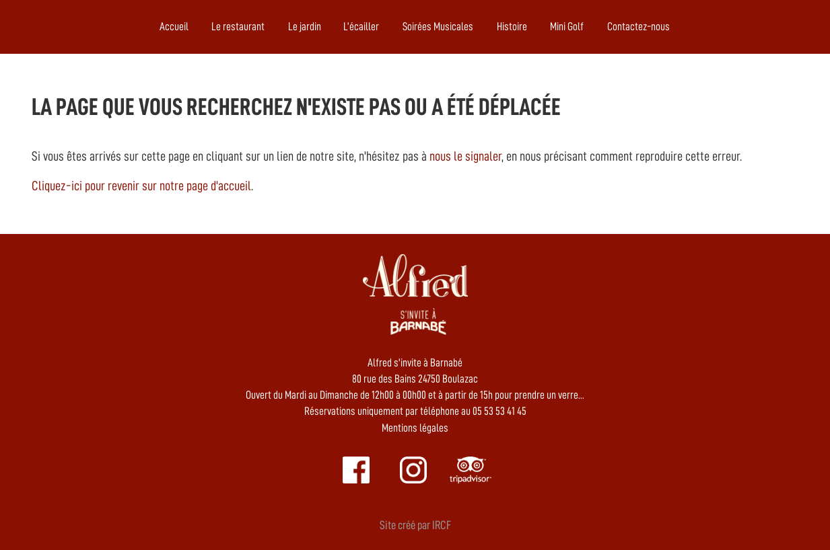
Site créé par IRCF (415, 525)
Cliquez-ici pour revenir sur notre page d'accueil (141, 185)
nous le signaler (465, 156)
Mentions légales (415, 428)
